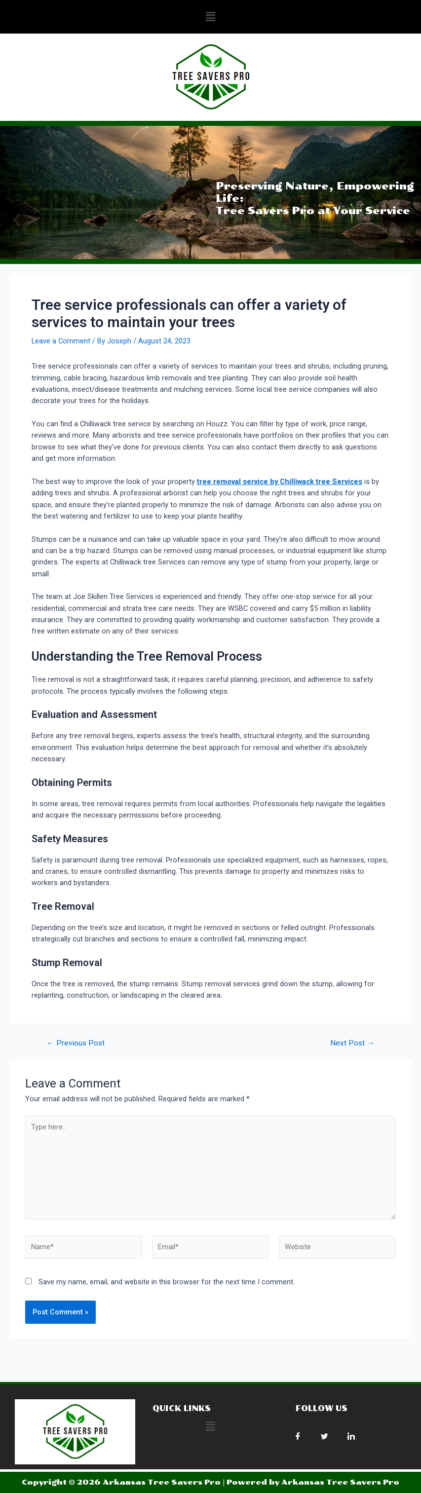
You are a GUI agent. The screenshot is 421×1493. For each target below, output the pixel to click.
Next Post (352, 1043)
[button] (210, 16)
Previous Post (75, 1043)
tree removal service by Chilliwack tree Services (279, 481)
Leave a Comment (61, 340)
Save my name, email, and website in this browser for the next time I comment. (166, 1281)
